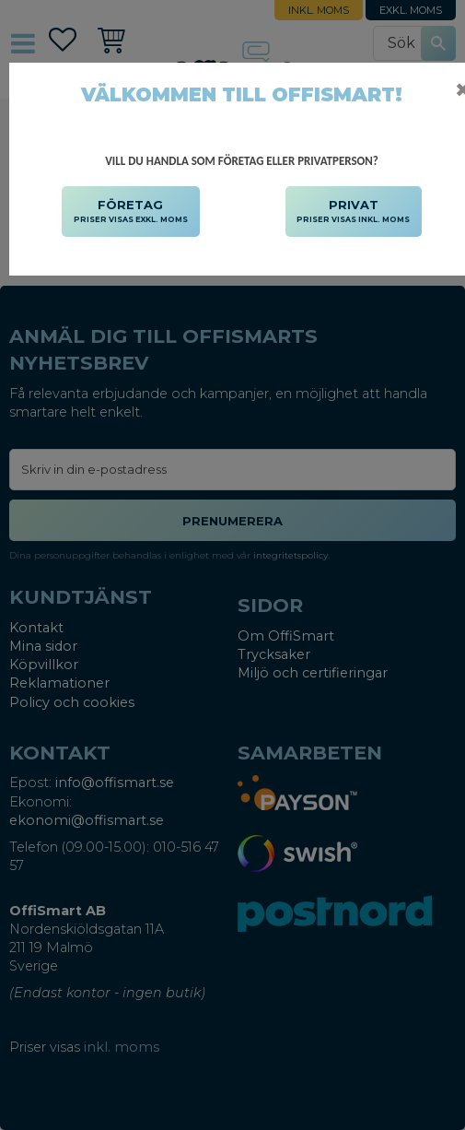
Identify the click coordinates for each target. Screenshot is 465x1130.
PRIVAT (353, 212)
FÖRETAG (131, 212)
